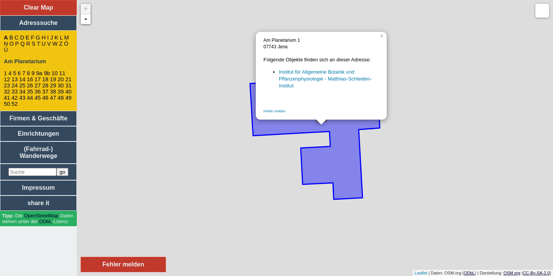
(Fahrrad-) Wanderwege (38, 152)
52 (15, 104)
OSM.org (511, 273)
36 (38, 92)
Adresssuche (38, 23)
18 (45, 79)
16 (30, 79)
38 (53, 92)
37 (45, 92)
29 (53, 85)
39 (61, 92)
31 (68, 85)
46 (45, 98)
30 (61, 85)
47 (53, 98)
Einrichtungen (38, 133)
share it (39, 203)
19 (53, 79)
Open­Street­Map (41, 216)
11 (62, 73)
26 (30, 85)
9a (39, 73)
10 (54, 73)
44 (30, 98)
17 (38, 79)
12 (7, 79)
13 (15, 79)
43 (22, 98)
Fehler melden (274, 111)
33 (15, 92)
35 (30, 92)
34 (22, 92)
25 (22, 85)
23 (7, 85)
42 (15, 98)
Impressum (38, 187)
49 (68, 98)
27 (38, 85)
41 (7, 98)
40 (68, 92)
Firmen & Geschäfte (38, 118)
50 (7, 104)
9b (47, 73)
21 (68, 79)
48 (61, 98)
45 (38, 98)
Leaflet (421, 273)
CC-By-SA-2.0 (536, 273)
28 (45, 85)
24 (15, 85)
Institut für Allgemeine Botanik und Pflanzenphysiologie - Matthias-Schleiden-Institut (325, 79)
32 (7, 92)
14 (22, 79)
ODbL (45, 221)
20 (61, 79)
